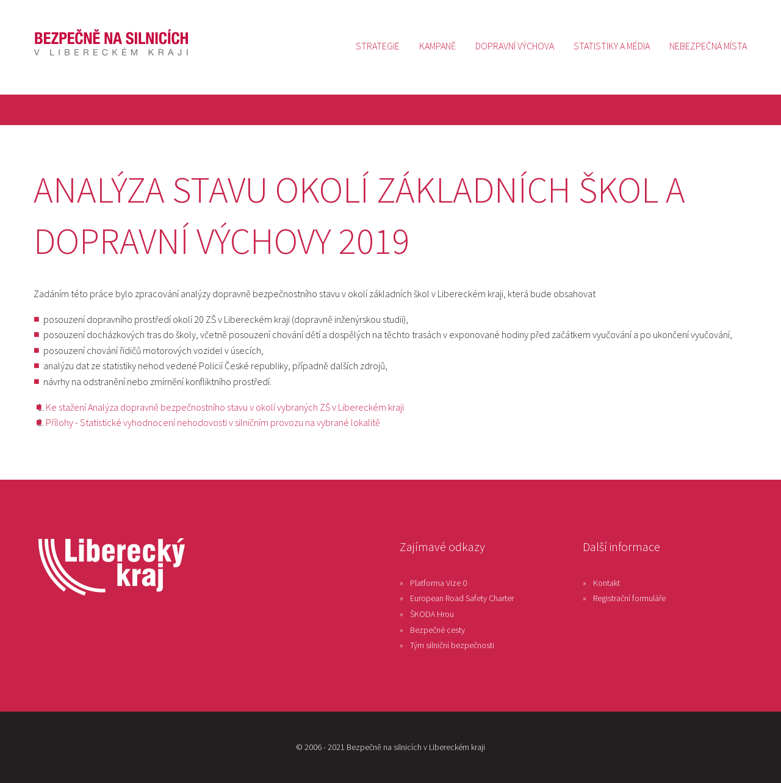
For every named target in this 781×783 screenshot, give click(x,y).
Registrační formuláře (629, 598)
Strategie (378, 46)
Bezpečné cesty (437, 629)
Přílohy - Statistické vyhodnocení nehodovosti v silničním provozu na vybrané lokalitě (213, 422)
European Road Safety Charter (462, 598)
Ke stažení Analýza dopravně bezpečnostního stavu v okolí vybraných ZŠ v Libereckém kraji (225, 407)
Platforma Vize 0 (438, 582)
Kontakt (606, 582)
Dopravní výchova (514, 46)
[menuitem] (377, 45)
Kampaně (437, 46)
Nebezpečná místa (708, 46)
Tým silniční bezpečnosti (452, 645)
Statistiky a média (612, 46)
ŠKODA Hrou (432, 613)
